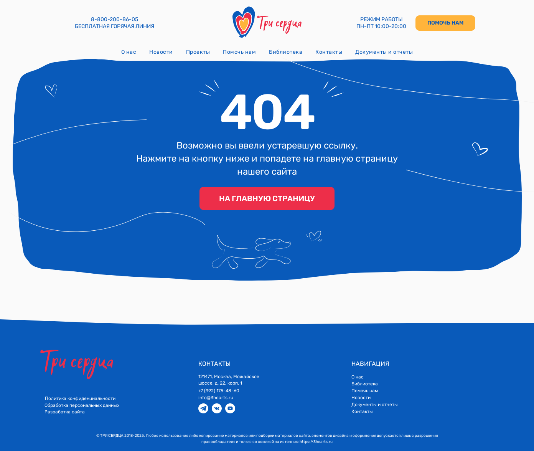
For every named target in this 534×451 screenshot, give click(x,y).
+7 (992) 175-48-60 (218, 390)
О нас (129, 52)
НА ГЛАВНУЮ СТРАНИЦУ (267, 198)
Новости (161, 52)
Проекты (198, 52)
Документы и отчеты (384, 52)
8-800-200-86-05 (114, 19)
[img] (203, 408)
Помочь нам (239, 52)
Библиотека (285, 52)
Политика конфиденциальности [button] (80, 398)
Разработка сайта (64, 412)
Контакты (328, 52)
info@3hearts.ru (215, 397)
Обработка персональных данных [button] (81, 405)
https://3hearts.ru (316, 441)
